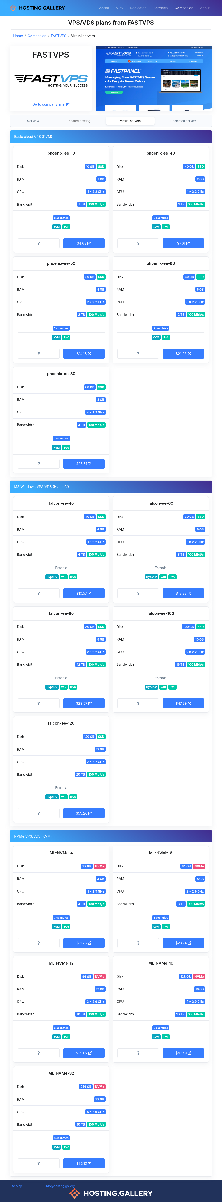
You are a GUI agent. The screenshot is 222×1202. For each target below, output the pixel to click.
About (205, 8)
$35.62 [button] (84, 1053)
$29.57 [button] (84, 703)
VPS (119, 8)
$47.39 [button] (183, 703)
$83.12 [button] (83, 1163)
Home (18, 36)
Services (160, 8)
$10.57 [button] (83, 593)
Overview (32, 121)
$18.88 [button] (183, 593)
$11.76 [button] (84, 943)
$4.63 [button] (84, 243)
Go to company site (50, 104)
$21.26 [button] (183, 353)
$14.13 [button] (84, 353)
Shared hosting (79, 121)
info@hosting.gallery (60, 1186)
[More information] (39, 243)
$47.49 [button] (183, 1053)
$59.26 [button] (84, 813)
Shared (103, 8)
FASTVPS (58, 36)
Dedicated (138, 8)
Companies (184, 8)
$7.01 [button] (183, 243)
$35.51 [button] (83, 464)
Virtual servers (130, 121)
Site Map (16, 1186)
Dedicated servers (183, 121)
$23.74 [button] (183, 943)
